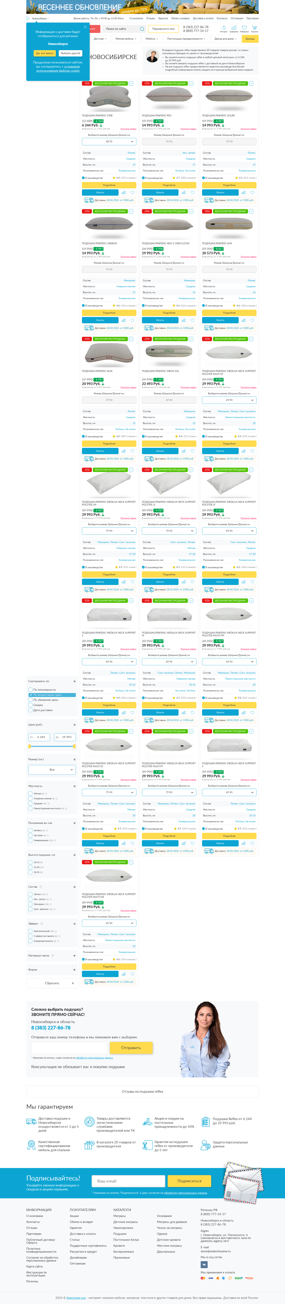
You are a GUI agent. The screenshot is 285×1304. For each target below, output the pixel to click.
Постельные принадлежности (186, 39)
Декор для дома (226, 39)
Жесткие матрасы (169, 1245)
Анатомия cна (76, 1297)
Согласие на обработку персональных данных (42, 1259)
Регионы (32, 1281)
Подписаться (189, 1181)
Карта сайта (34, 1266)
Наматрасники (123, 1227)
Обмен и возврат (180, 18)
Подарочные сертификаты (88, 1245)
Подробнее (109, 185)
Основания (164, 1216)
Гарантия (163, 18)
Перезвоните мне (163, 29)
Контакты (222, 18)
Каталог (90, 29)
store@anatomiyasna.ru (216, 1251)
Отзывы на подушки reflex (142, 1091)
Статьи (75, 1239)
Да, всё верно (44, 53)
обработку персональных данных (94, 1058)
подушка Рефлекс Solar (218, 115)
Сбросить (60, 983)
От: (32, 737)
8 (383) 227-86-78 (195, 27)
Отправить (131, 1048)
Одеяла (162, 1233)
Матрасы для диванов (172, 1222)
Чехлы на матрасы (169, 1227)
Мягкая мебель (126, 39)
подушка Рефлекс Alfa (97, 371)
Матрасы (119, 1216)
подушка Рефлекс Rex (156, 115)
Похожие (128, 129)
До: (57, 737)
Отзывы (150, 18)
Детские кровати (169, 1239)
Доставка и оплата (203, 18)
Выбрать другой (70, 53)
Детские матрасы (125, 1222)
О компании (136, 18)
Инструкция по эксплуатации (36, 1274)
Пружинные (121, 1257)
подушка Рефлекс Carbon (99, 243)
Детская (100, 39)
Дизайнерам (78, 1257)
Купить (100, 192)
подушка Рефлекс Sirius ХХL (160, 371)
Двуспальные (166, 1251)
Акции (74, 1216)
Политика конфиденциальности (41, 1250)
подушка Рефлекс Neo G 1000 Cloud (165, 243)
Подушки (119, 1233)
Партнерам (252, 18)
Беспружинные (123, 1251)
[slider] (29, 746)
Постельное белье (126, 1239)
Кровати (119, 1245)
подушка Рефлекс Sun (217, 243)
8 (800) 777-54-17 (195, 31)
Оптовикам (237, 18)
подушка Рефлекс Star (97, 115)
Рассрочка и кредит (83, 1251)
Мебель (152, 39)
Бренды (250, 39)
